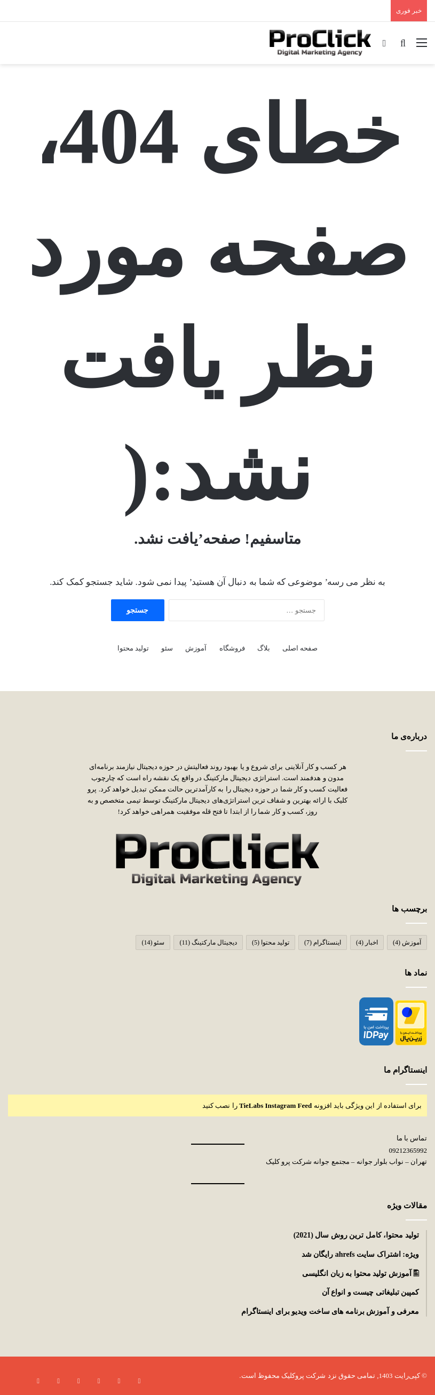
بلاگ (263, 648)
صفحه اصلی (300, 648)
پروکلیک (292, 1376)
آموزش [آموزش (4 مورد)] (407, 942)
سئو (167, 648)
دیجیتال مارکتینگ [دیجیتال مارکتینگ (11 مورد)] (208, 942)
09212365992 (408, 1150)
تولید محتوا (133, 648)
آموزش (196, 648)
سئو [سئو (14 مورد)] (152, 942)
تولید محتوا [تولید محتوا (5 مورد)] (270, 942)
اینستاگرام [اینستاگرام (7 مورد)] (322, 942)
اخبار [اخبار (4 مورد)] (367, 942)
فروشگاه (232, 648)
